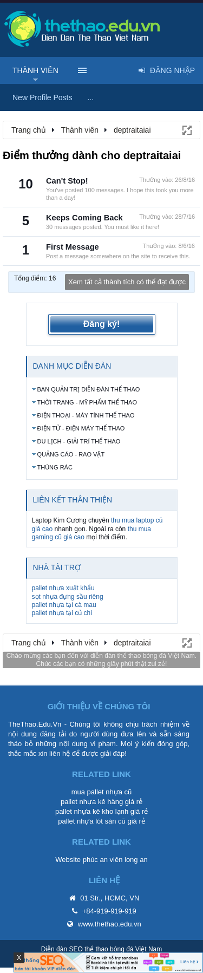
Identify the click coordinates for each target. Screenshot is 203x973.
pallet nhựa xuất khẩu (63, 588)
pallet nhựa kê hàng (92, 802)
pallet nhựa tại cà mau (64, 605)
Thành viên (35, 70)
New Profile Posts (42, 97)
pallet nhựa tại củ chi (62, 613)
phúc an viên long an (115, 860)
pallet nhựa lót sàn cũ (92, 821)
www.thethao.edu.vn (109, 924)
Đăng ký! (101, 324)
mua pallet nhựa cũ (101, 792)
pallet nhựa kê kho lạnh (91, 811)
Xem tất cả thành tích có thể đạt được (127, 282)
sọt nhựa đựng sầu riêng (67, 596)
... (90, 97)
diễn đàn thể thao (115, 655)
